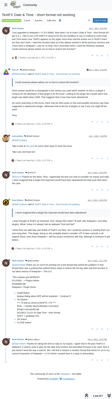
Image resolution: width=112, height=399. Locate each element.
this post (30, 146)
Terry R (15, 70)
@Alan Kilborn (32, 340)
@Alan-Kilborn (19, 343)
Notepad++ (66, 374)
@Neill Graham (27, 70)
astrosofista (17, 136)
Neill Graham (18, 28)
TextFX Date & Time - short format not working (57, 74)
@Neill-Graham (19, 74)
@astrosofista (32, 261)
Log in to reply (100, 20)
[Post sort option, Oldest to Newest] (89, 20)
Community (30, 5)
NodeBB (53, 379)
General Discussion (11, 20)
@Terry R (30, 173)
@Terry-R (16, 177)
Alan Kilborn (17, 200)
